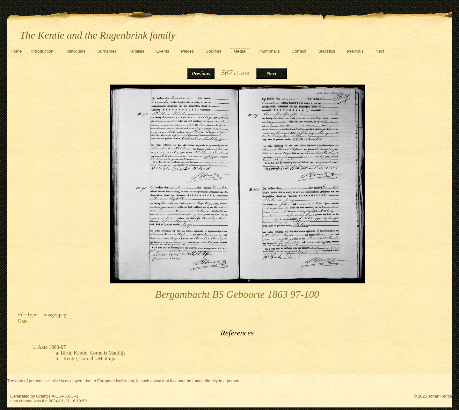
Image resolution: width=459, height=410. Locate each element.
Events (162, 51)
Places (187, 51)
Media (240, 51)
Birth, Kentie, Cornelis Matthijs (93, 352)
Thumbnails (269, 51)
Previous (355, 51)
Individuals (75, 51)
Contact (299, 51)
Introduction (42, 51)
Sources (213, 51)
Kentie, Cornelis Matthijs (89, 358)
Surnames (107, 51)
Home (16, 51)
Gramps (43, 396)
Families (136, 51)
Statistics (326, 51)
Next (379, 51)
